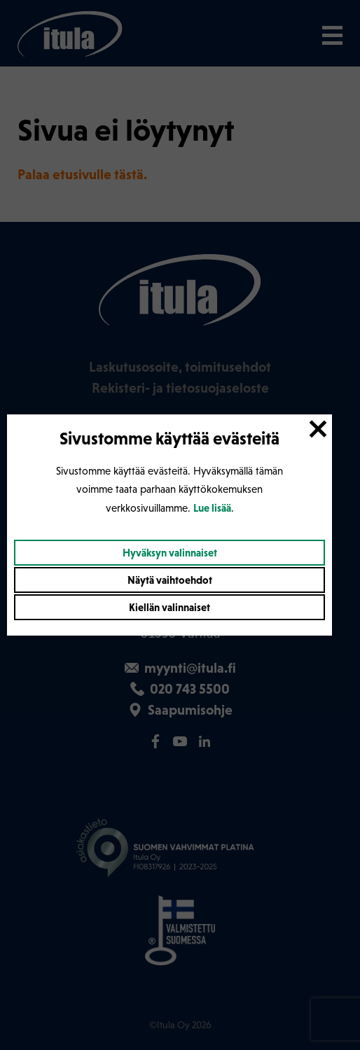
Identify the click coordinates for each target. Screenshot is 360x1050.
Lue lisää (212, 508)
